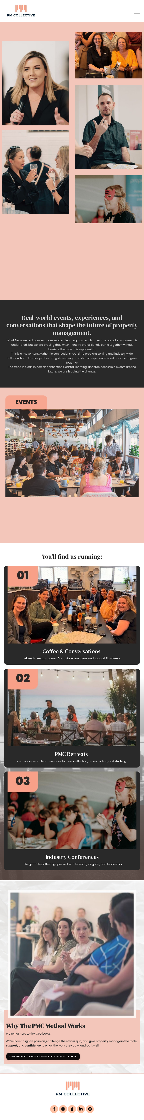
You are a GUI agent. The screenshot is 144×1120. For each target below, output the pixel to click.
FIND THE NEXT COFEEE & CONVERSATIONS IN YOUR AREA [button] (43, 1056)
